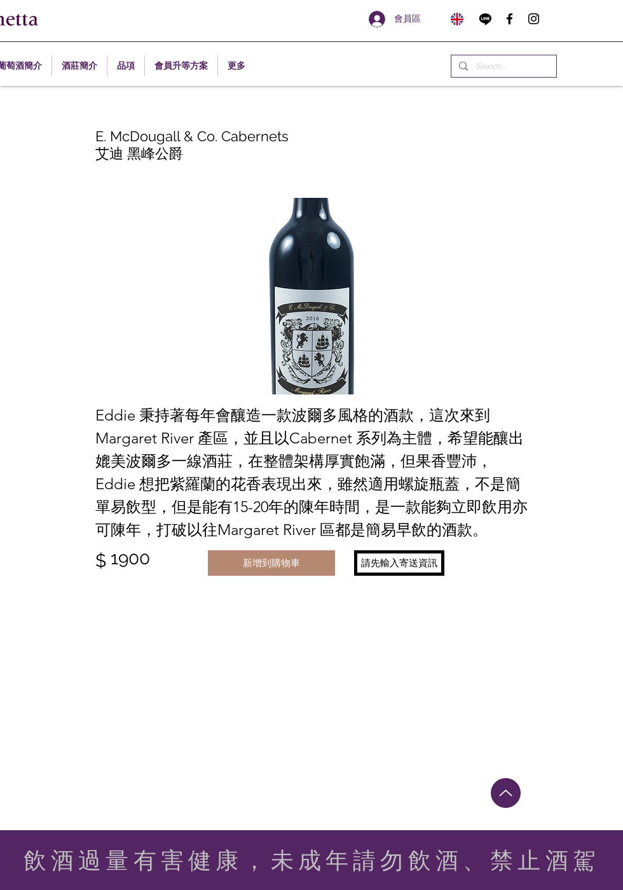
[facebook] (509, 18)
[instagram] (533, 18)
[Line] (485, 18)
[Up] (506, 793)
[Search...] (503, 66)
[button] (399, 563)
